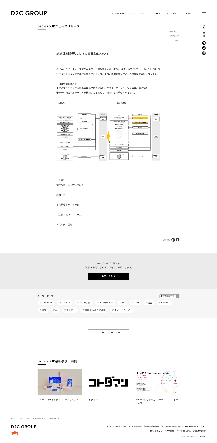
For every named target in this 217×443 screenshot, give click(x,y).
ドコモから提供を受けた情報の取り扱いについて (184, 426)
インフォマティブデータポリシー (144, 426)
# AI (55, 310)
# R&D (135, 302)
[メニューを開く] (204, 13)
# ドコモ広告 (83, 302)
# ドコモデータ (105, 302)
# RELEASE (46, 302)
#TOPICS (174, 36)
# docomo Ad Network (93, 310)
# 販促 (43, 310)
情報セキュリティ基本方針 (162, 431)
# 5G (122, 302)
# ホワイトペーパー (122, 310)
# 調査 (149, 302)
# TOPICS (64, 302)
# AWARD (164, 302)
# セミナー (70, 310)
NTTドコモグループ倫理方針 (190, 431)
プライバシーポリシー (116, 426)
